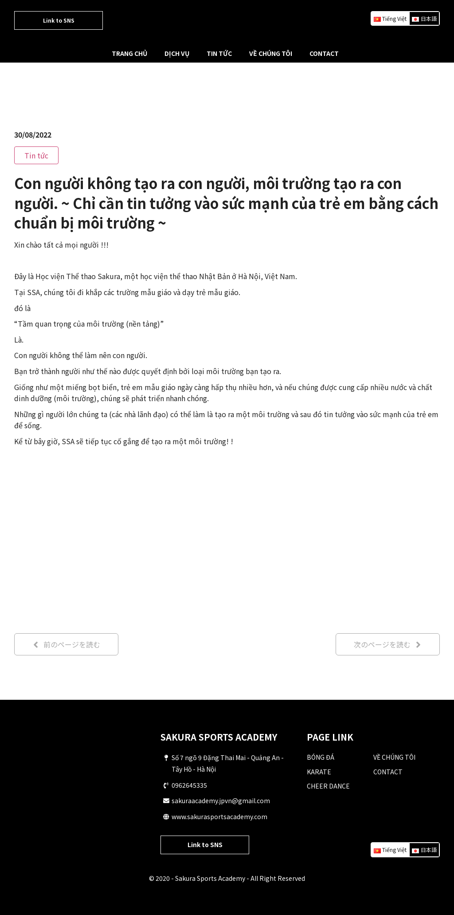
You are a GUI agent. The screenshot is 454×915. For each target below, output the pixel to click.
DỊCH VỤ (176, 53)
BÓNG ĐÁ (320, 757)
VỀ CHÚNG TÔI (270, 53)
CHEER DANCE (328, 785)
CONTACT (324, 53)
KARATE (319, 771)
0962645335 (189, 785)
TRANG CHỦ (129, 53)
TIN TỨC (219, 53)
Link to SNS (58, 20)
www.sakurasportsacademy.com (219, 816)
